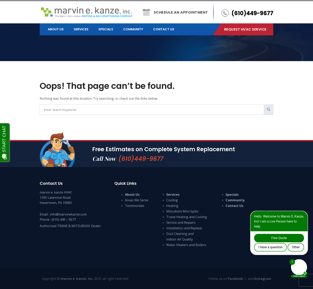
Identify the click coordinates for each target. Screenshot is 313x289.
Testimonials (134, 206)
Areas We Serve (136, 200)
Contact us (163, 29)
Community (133, 29)
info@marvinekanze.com (68, 214)
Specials (105, 29)
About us (56, 29)
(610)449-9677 (140, 159)
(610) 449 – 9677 (64, 219)
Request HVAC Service (245, 29)
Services (81, 29)
